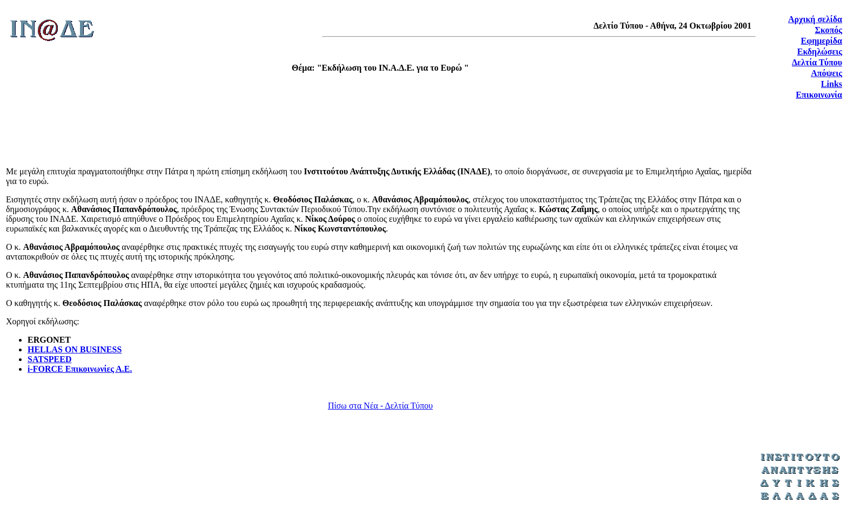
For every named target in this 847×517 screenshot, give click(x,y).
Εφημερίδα (821, 40)
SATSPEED (50, 359)
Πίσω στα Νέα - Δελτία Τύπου (380, 405)
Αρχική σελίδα (815, 19)
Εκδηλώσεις (819, 51)
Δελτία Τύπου (817, 62)
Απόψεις (826, 73)
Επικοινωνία (819, 94)
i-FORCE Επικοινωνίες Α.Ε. (80, 368)
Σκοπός (828, 30)
